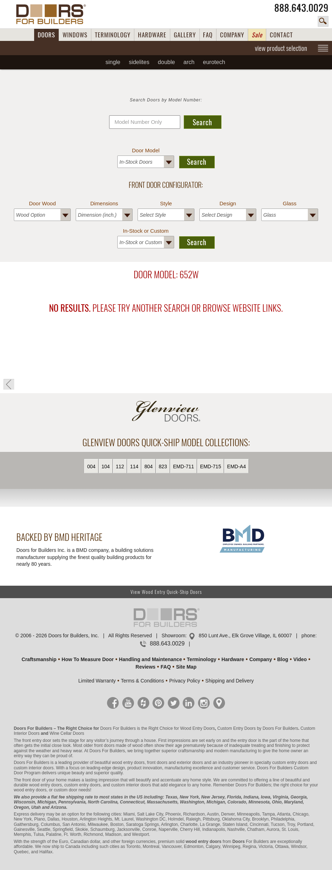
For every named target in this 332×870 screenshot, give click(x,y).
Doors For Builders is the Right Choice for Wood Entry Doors (157, 728)
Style (166, 203)
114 (134, 466)
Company (260, 659)
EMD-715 (210, 466)
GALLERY (185, 35)
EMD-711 (183, 466)
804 (148, 466)
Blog (282, 659)
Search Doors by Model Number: (166, 99)
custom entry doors (290, 762)
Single (113, 62)
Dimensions (104, 203)
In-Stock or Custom (145, 231)
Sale (257, 35)
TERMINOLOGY (112, 35)
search (323, 21)
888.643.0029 (301, 7)
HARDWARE (152, 35)
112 (120, 466)
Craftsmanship (39, 659)
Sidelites (139, 62)
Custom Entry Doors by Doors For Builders (257, 728)
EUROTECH (214, 62)
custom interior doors (34, 767)
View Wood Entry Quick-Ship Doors (166, 592)
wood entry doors (45, 784)
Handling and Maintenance (150, 659)
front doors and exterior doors (175, 762)
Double (166, 62)
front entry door (36, 740)
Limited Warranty (97, 681)
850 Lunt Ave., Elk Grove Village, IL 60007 (245, 635)
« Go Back (9, 384)
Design (228, 203)
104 (106, 466)
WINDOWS (75, 35)
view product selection (281, 48)
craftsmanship (191, 750)
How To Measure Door (87, 659)
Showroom (173, 635)
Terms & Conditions (142, 681)
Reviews (145, 667)
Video (300, 659)
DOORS (46, 35)
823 (163, 466)
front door (31, 779)
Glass (289, 203)
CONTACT (281, 35)
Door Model (146, 150)
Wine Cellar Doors (66, 733)
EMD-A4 (236, 466)
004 (91, 466)
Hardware (232, 659)
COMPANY (232, 35)
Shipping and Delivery (229, 681)
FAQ (208, 35)
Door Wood (42, 203)
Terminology (201, 659)
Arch (188, 62)
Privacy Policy (184, 681)
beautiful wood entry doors (120, 762)
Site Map (186, 667)
